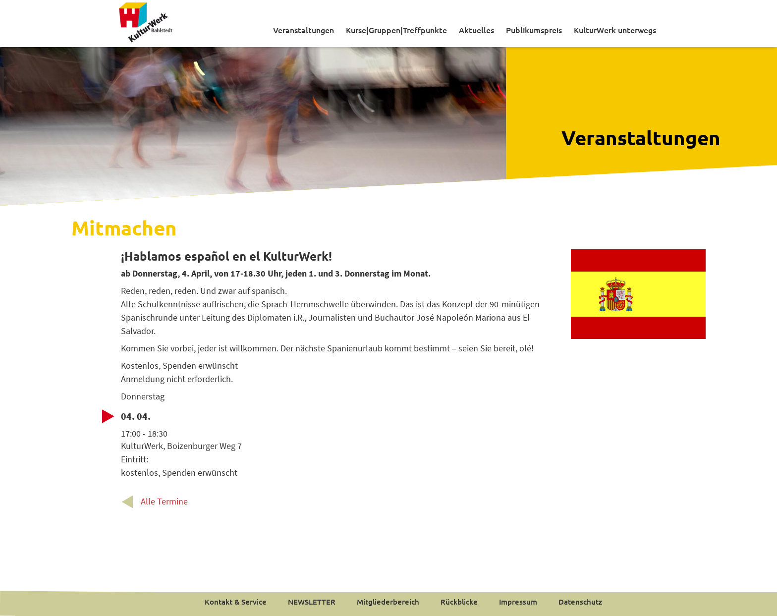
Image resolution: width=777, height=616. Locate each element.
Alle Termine (164, 501)
